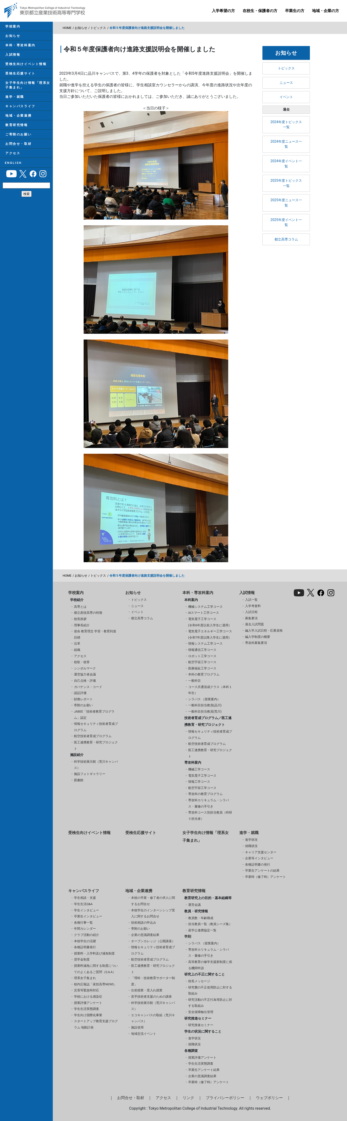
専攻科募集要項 (256, 643)
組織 (77, 650)
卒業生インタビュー (88, 916)
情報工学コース (199, 781)
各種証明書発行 (85, 947)
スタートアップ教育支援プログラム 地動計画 (96, 1024)
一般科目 (194, 680)
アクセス (12, 160)
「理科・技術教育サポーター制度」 (153, 981)
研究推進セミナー (200, 1025)
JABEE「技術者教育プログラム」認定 (94, 715)
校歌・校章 (82, 662)
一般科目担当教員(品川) (205, 705)
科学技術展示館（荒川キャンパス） (96, 765)
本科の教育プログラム (204, 674)
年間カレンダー (85, 928)
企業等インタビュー (259, 858)
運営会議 (194, 905)
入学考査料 (253, 606)
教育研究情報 (16, 130)
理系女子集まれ (85, 978)
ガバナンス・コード (88, 687)
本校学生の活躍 (85, 941)
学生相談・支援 (85, 898)
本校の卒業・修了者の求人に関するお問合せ (153, 901)
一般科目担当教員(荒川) (205, 711)
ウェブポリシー (269, 1097)
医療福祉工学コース (202, 668)
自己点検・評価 (85, 680)
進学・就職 (14, 101)
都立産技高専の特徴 (88, 612)
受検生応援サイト (20, 76)
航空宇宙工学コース (202, 662)
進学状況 (251, 839)
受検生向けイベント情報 (25, 66)
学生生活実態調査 (86, 1009)
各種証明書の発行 (257, 864)
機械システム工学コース (205, 606)
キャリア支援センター (260, 852)
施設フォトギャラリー (89, 774)
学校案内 (12, 26)
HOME (67, 28)
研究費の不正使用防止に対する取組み (210, 990)
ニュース (286, 83)
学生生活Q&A (83, 904)
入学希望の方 (223, 10)
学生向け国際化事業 (88, 1015)
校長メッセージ (199, 981)
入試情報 (12, 56)
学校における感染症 (88, 996)
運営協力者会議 (85, 674)
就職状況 (251, 846)
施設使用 (137, 1027)
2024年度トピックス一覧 (286, 124)
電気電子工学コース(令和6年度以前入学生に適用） (210, 622)
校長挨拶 (80, 619)
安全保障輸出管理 (200, 1012)
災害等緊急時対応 (86, 990)
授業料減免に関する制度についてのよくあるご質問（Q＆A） (96, 969)
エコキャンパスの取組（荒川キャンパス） (153, 1018)
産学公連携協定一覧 (202, 930)
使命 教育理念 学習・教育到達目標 (95, 634)
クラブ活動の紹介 (86, 935)
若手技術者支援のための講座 (151, 996)
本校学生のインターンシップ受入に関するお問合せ (153, 913)
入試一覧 (251, 599)
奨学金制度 (82, 959)
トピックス (98, 28)
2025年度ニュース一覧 (286, 202)
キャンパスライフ (20, 111)
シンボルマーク (85, 668)
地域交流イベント (143, 1033)
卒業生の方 (294, 10)
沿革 (77, 643)
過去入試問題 (254, 624)
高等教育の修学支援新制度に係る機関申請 (210, 965)
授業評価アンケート (88, 1003)
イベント (286, 97)
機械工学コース (199, 769)
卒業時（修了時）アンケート (265, 877)
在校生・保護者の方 (260, 10)
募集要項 (251, 618)
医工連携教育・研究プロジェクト (96, 745)
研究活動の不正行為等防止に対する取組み (210, 1003)
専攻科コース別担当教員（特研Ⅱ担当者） (210, 816)
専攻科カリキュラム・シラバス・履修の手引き (208, 803)
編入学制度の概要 (257, 637)
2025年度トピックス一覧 (286, 183)
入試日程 (251, 612)
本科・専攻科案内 (20, 46)
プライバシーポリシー (225, 1097)
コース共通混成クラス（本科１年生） (210, 690)
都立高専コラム (286, 239)
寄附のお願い (83, 705)
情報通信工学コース (202, 650)
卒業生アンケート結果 (204, 1070)
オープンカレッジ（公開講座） (153, 941)
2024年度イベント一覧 (286, 163)
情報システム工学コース (205, 643)
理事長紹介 (82, 625)
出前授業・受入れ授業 (146, 990)
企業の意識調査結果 (145, 935)
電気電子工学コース (202, 775)
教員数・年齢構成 (200, 918)
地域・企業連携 (18, 120)
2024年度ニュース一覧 (286, 144)
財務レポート (83, 699)
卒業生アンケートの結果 (262, 870)
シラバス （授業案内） (204, 699)
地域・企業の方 (325, 10)
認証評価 (80, 693)
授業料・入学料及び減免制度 (94, 953)
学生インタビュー (86, 910)
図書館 (78, 780)
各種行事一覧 (83, 922)
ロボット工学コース (202, 656)
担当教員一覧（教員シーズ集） (210, 924)
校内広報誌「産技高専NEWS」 (95, 984)
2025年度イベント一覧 (286, 222)
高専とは (80, 606)
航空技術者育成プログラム (93, 736)
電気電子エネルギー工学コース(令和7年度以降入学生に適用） (210, 634)
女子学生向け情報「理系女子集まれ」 (27, 88)
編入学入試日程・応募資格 (264, 630)
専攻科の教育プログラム (205, 794)
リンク (188, 1097)
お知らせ (12, 36)
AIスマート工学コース (203, 612)
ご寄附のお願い (18, 140)
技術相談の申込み (143, 922)
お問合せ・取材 (18, 150)
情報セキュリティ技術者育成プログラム (96, 727)
